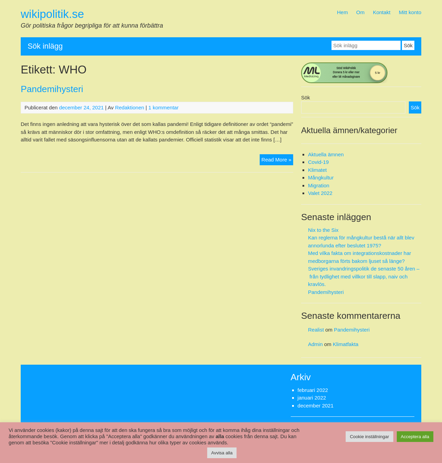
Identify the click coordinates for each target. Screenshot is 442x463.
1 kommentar (163, 107)
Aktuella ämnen (326, 154)
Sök (305, 97)
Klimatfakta (345, 344)
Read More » (277, 159)
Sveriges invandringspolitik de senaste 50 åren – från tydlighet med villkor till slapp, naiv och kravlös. (364, 276)
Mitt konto (410, 12)
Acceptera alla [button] (415, 436)
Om (360, 12)
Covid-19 (318, 162)
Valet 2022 (320, 193)
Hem (342, 12)
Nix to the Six (323, 230)
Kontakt (382, 12)
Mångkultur (321, 177)
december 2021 (316, 405)
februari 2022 (313, 390)
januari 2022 (312, 398)
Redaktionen (129, 107)
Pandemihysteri (52, 89)
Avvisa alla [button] (222, 452)
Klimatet (317, 170)
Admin (315, 344)
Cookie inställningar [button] (369, 436)
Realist (316, 330)
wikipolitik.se (52, 14)
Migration (318, 185)
